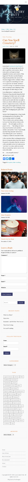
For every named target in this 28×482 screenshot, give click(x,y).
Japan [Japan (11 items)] (5, 403)
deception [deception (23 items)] (6, 388)
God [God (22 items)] (5, 397)
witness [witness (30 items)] (21, 420)
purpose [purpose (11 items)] (6, 414)
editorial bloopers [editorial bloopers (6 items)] (18, 391)
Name (3, 275)
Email (3, 281)
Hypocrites (6, 318)
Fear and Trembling (8, 328)
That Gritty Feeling (7, 191)
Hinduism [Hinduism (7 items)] (15, 397)
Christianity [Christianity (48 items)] (14, 379)
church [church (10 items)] (14, 382)
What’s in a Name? (8, 315)
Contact (4, 466)
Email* (11, 348)
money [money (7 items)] (21, 406)
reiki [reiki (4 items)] (11, 414)
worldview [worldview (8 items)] (6, 423)
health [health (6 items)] (9, 397)
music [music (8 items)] (5, 409)
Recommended (5, 460)
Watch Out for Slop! (7, 239)
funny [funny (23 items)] (18, 394)
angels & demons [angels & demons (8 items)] (8, 376)
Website (3, 287)
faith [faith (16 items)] (5, 394)
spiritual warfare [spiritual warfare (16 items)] (8, 420)
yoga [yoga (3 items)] (12, 423)
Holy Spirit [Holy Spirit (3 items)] (7, 400)
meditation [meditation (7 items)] (7, 406)
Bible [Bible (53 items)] (22, 376)
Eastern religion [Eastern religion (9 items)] (8, 391)
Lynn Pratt (6, 46)
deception (9, 162)
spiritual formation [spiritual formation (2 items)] (15, 417)
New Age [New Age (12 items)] (18, 409)
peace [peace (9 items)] (10, 411)
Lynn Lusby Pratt (14, 13)
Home (3, 449)
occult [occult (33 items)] (5, 411)
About (3, 463)
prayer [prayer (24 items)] (21, 411)
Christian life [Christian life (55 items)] (7, 382)
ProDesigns (17, 479)
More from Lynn (6, 456)
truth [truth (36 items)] (16, 420)
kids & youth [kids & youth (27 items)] (17, 403)
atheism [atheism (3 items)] (17, 376)
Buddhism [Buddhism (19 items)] (6, 379)
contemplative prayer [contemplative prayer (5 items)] (9, 385)
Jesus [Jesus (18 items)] (10, 403)
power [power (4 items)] (15, 411)
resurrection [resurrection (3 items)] (18, 414)
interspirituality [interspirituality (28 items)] (16, 400)
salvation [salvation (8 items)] (6, 417)
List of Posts (5, 453)
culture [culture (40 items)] (19, 385)
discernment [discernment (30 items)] (14, 388)
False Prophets (6, 215)
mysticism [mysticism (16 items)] (11, 409)
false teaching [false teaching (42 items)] (12, 394)
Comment (4, 255)
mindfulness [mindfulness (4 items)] (14, 406)
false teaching (7, 37)
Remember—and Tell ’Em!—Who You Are (13, 321)
